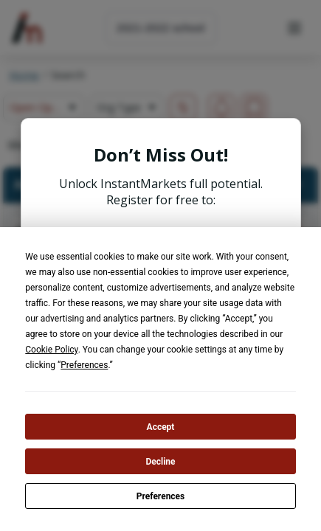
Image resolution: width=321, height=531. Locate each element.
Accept (161, 427)
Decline (160, 462)
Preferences (161, 496)
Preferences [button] (84, 365)
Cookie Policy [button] (51, 349)
